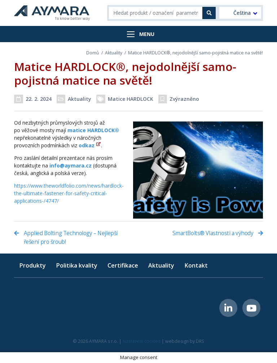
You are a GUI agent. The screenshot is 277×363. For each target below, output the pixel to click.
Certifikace (122, 265)
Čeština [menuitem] (242, 12)
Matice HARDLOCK (130, 98)
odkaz (86, 145)
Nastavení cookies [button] (142, 341)
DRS (200, 341)
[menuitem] (240, 13)
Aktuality (113, 53)
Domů (92, 53)
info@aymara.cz (70, 165)
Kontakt (196, 265)
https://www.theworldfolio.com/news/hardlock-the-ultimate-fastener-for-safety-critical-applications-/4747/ (69, 193)
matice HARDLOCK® (93, 130)
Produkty (32, 265)
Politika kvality (76, 265)
